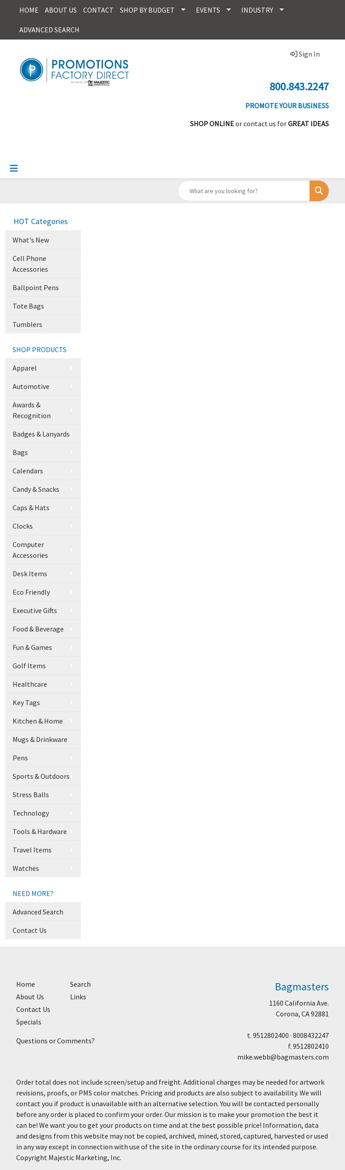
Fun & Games (32, 647)
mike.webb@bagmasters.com (283, 1056)
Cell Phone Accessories (30, 264)
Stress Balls (31, 794)
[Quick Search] (244, 191)
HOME (29, 9)
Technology (31, 812)
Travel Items (32, 849)
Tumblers (27, 324)
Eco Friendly (31, 591)
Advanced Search (38, 911)
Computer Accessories (30, 550)
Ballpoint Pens (36, 287)
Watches (26, 868)
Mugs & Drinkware (40, 739)
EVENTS (208, 9)
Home (25, 984)
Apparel (25, 367)
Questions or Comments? (55, 1040)
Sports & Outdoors (41, 776)
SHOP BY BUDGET (147, 9)
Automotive (31, 386)
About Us (30, 996)
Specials (28, 1021)
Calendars (28, 470)
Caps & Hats (31, 507)
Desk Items (30, 573)
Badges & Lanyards (41, 433)
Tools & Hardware (40, 831)
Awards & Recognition (32, 410)
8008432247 (311, 1035)
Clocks (23, 525)
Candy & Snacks (36, 489)
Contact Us (30, 930)
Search (80, 984)
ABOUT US (61, 9)
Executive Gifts (35, 610)
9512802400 (271, 1035)
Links (78, 996)
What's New (31, 239)
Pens (20, 757)
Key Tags (26, 702)
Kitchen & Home (38, 720)
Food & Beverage (38, 628)
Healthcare (30, 684)
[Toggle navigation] (13, 168)
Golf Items (29, 665)
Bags (20, 452)
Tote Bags (28, 305)
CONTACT (98, 9)
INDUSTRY (257, 9)
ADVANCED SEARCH (49, 29)
